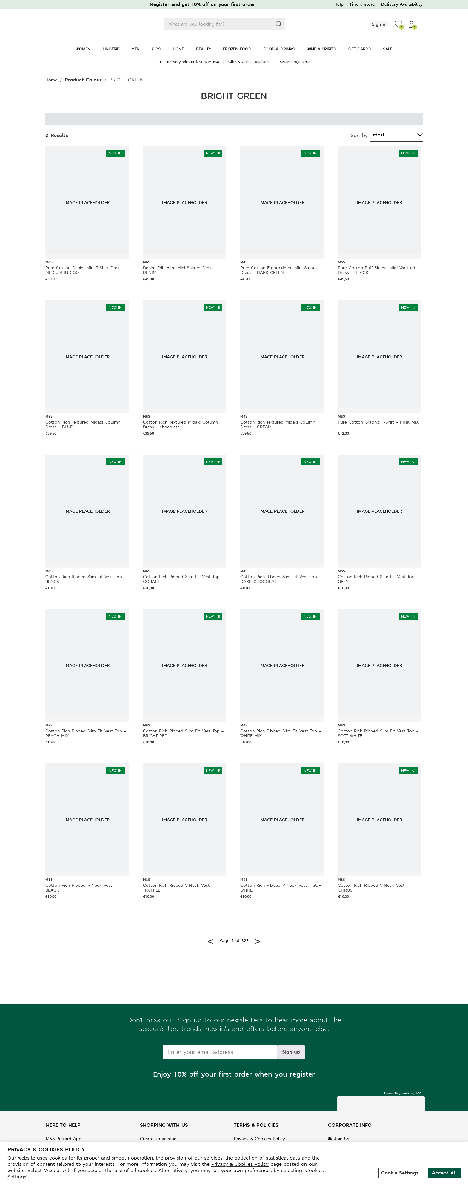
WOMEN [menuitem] (83, 49)
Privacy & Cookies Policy (259, 1138)
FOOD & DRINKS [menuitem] (279, 49)
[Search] (279, 24)
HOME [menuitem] (178, 49)
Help (339, 4)
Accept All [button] (444, 1173)
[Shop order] (396, 135)
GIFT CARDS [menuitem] (359, 49)
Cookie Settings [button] (399, 1173)
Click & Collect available (249, 61)
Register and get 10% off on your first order (202, 4)
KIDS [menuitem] (156, 49)
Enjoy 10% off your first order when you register (234, 1074)
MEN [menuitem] (135, 49)
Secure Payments (295, 61)
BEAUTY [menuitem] (203, 49)
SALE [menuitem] (387, 49)
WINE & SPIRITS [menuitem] (321, 49)
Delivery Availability (402, 4)
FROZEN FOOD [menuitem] (237, 49)
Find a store (362, 4)
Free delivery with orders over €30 (188, 61)
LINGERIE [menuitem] (111, 49)
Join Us (341, 1138)
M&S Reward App (63, 1138)
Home (51, 80)
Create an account (159, 1138)
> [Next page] (258, 940)
